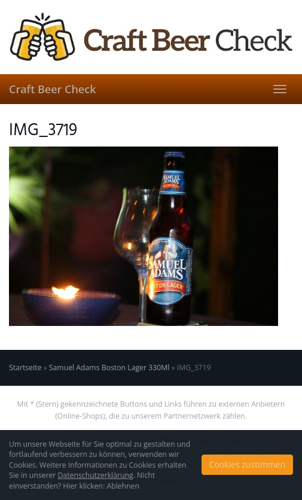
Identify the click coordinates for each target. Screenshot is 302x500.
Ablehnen (122, 486)
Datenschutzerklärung (95, 475)
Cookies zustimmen (247, 464)
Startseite (25, 367)
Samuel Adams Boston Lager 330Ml (109, 367)
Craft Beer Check (52, 89)
